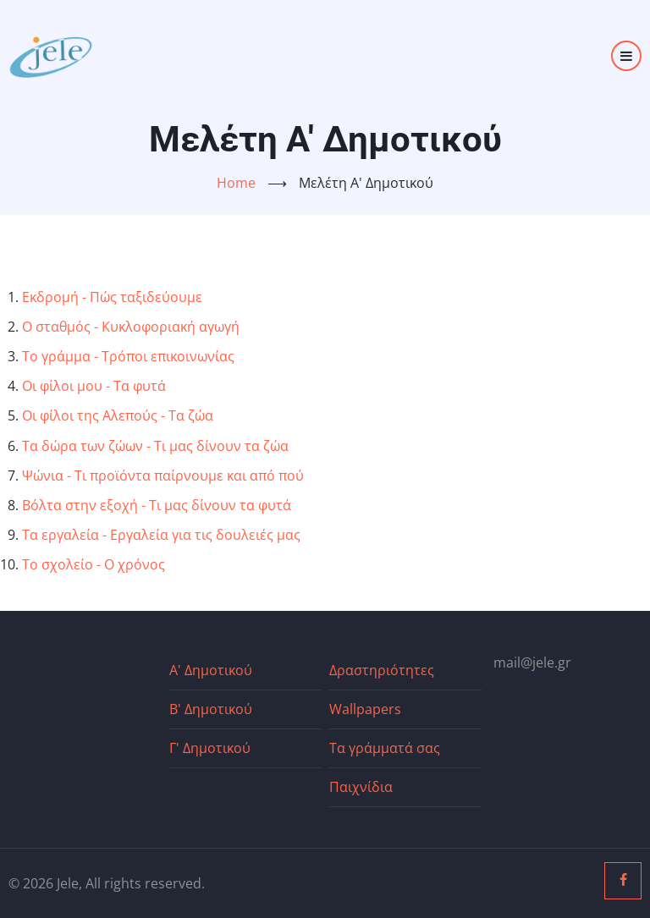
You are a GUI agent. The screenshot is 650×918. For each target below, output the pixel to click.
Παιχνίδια (361, 787)
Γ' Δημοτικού (210, 748)
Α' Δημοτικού (210, 670)
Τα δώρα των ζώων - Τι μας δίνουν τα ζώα (155, 446)
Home (236, 182)
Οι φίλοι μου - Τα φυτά (94, 386)
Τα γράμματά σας (384, 748)
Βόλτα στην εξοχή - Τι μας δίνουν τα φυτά (156, 505)
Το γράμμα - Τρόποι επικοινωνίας (128, 356)
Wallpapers (365, 709)
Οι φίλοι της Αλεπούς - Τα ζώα (117, 415)
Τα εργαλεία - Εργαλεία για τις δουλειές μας (161, 534)
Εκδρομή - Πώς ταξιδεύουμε (112, 297)
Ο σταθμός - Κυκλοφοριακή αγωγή (131, 326)
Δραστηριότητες (381, 670)
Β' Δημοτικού (210, 709)
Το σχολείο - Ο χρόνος (93, 564)
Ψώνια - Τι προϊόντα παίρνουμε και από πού (163, 475)
